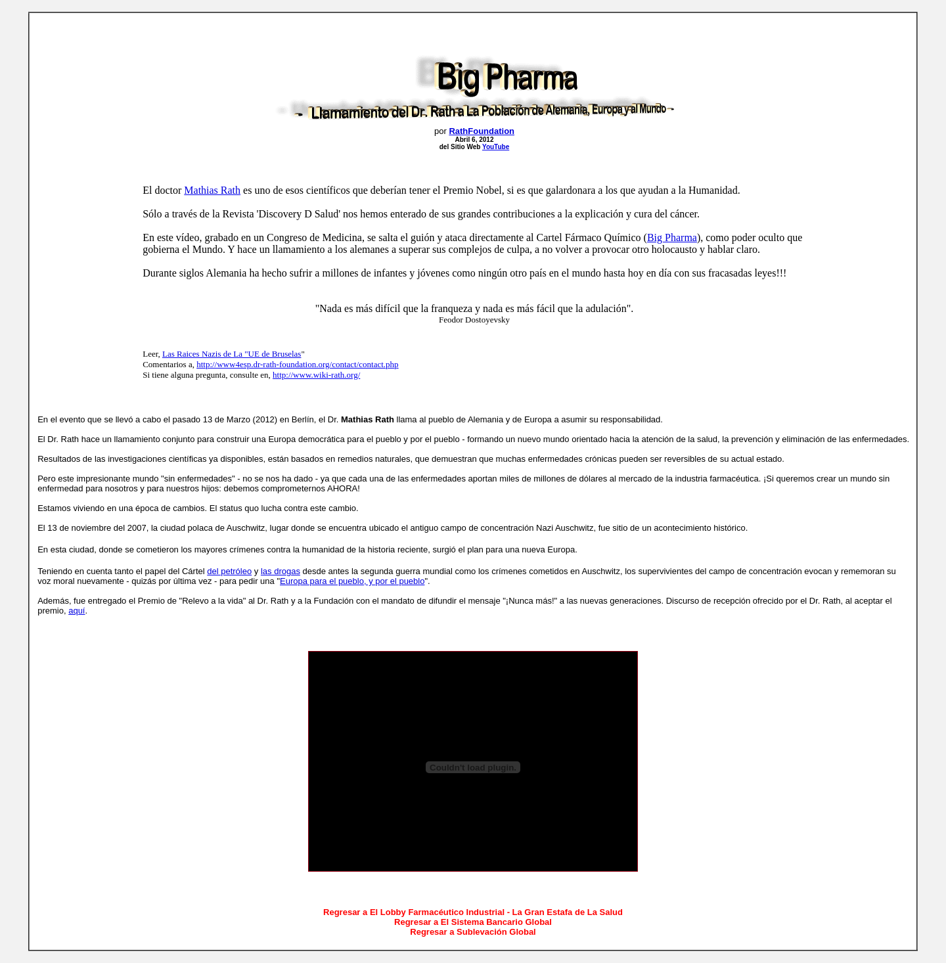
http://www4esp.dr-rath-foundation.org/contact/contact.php (297, 364)
